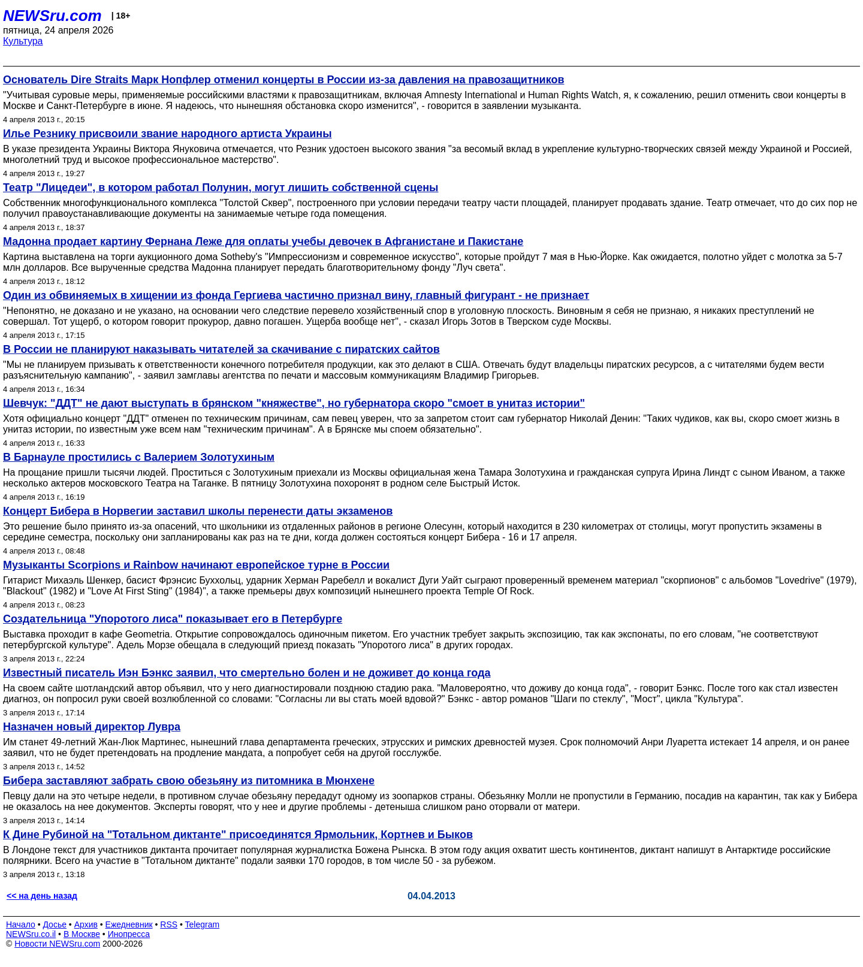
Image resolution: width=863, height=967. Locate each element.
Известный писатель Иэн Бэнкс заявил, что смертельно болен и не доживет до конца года (246, 673)
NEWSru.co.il (31, 934)
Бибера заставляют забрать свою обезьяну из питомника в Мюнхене (189, 781)
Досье (55, 924)
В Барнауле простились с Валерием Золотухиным (138, 457)
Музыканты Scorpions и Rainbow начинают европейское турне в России (196, 565)
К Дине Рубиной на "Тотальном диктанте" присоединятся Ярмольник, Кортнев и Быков (238, 835)
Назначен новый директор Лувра (91, 727)
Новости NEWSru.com (57, 943)
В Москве (82, 934)
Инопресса (129, 934)
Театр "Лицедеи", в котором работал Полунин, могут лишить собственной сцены (221, 188)
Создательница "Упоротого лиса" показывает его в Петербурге (172, 619)
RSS (168, 924)
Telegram (202, 924)
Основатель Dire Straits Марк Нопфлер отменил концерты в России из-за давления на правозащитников (284, 80)
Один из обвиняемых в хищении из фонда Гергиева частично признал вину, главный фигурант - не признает (296, 295)
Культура (23, 41)
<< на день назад (42, 895)
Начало (20, 924)
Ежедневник (129, 924)
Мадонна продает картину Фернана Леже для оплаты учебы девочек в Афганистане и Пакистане (263, 241)
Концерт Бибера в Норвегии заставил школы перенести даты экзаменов (198, 511)
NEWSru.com (52, 16)
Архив (86, 924)
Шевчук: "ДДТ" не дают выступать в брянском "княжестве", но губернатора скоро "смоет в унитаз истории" (294, 403)
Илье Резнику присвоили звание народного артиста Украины (167, 134)
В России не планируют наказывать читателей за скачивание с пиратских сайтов (221, 349)
